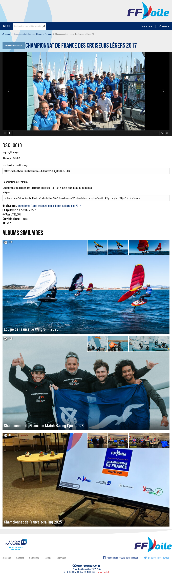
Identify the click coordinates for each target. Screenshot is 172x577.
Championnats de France (24, 34)
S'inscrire (164, 26)
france (34, 205)
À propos (7, 557)
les (63, 205)
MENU (6, 26)
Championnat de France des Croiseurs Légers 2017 (81, 46)
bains (68, 205)
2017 (78, 205)
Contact (20, 557)
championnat (23, 205)
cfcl (73, 205)
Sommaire (61, 557)
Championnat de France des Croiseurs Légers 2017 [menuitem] (75, 34)
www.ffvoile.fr (104, 572)
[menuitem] (7, 34)
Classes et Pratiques (44, 34)
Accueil (7, 34)
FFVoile (148, 10)
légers (51, 205)
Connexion (146, 26)
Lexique (48, 557)
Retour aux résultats (13, 45)
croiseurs (42, 205)
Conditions (34, 557)
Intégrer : (86, 196)
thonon (57, 205)
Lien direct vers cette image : (86, 168)
